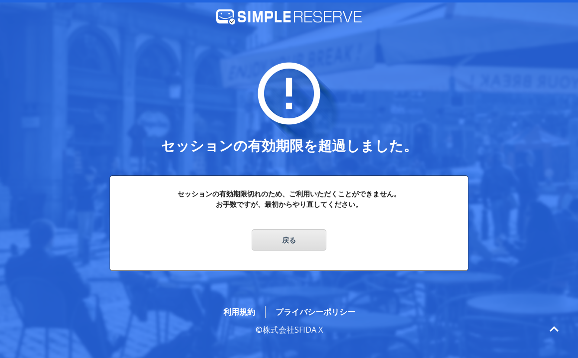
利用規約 (239, 311)
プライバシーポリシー (315, 311)
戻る (289, 240)
